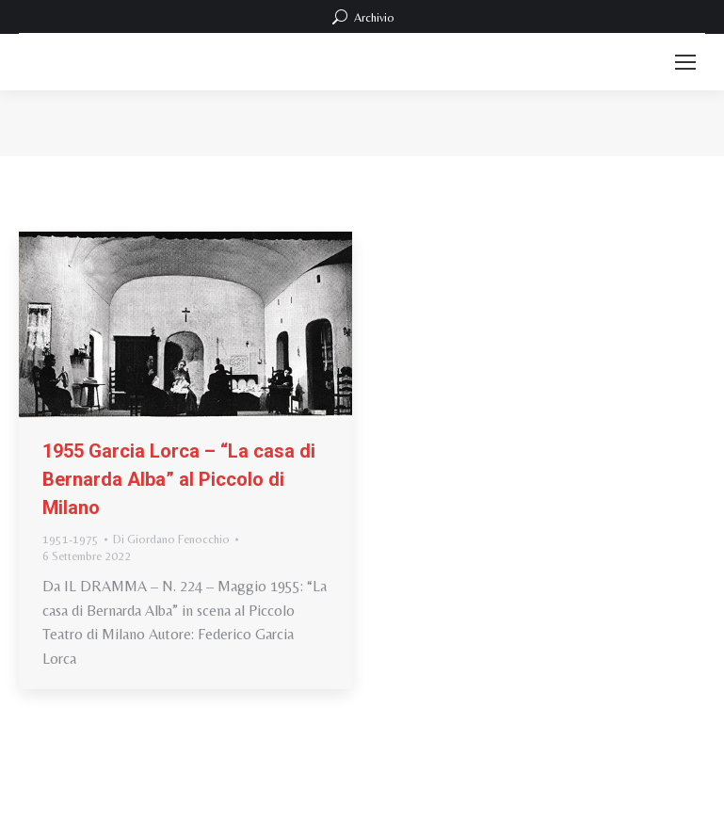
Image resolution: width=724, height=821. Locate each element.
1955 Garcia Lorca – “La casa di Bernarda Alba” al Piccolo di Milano (178, 479)
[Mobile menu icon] (685, 62)
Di (171, 539)
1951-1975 (70, 539)
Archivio (362, 16)
